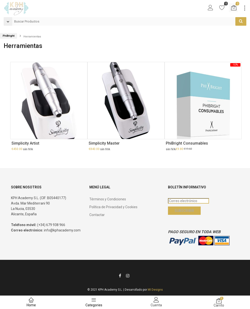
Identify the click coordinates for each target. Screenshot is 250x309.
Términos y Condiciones (107, 199)
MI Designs (155, 289)
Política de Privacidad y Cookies (113, 207)
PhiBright (8, 35)
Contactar (97, 215)
